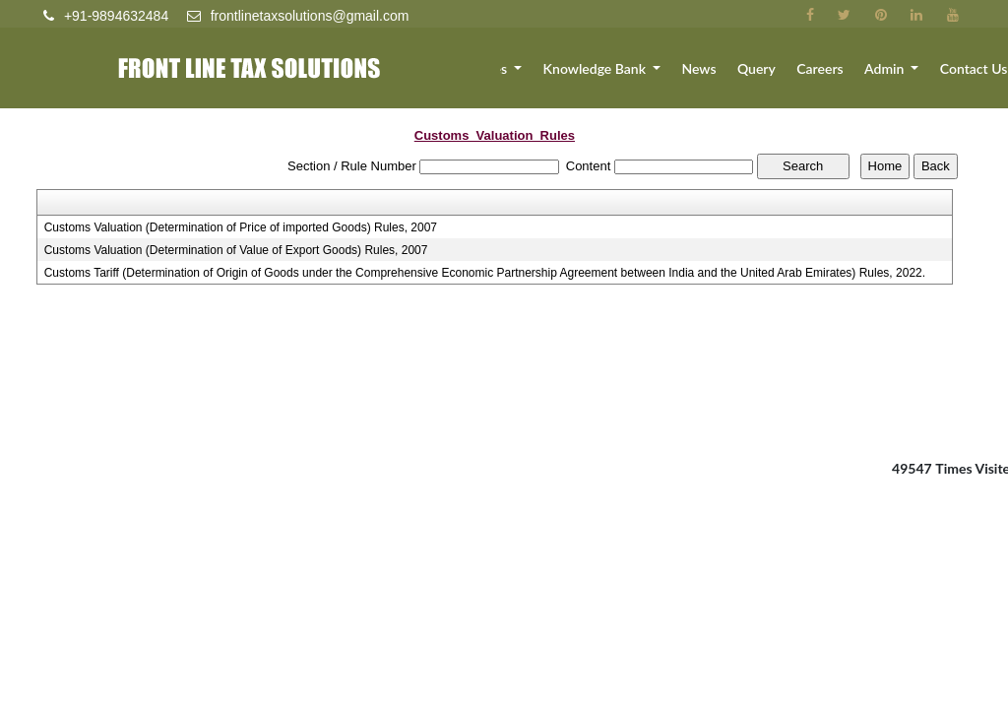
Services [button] (534, 76)
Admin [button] (897, 76)
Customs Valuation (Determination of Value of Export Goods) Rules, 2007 (236, 250)
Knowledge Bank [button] (639, 76)
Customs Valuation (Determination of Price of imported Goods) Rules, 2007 (240, 227)
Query (784, 76)
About (429, 76)
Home (379, 76)
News (734, 76)
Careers (839, 76)
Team (478, 76)
